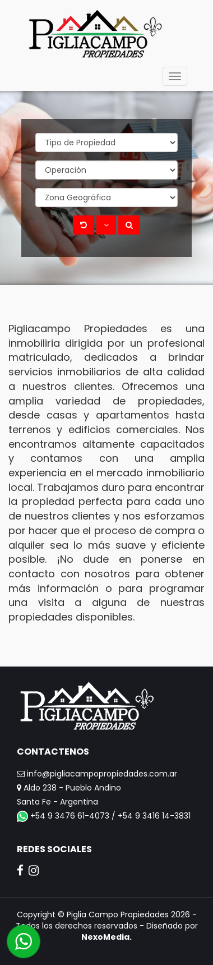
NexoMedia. (106, 937)
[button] (106, 225)
